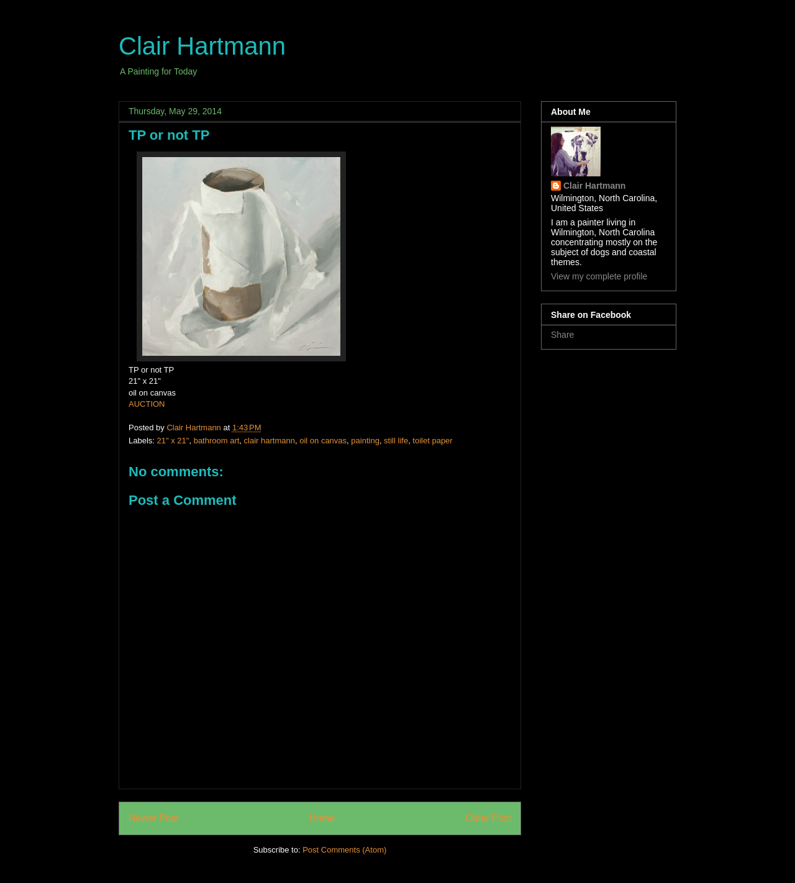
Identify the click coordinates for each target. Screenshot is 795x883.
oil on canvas (323, 440)
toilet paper (432, 440)
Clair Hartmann (202, 46)
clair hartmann (269, 440)
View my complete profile (599, 276)
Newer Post (154, 818)
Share (562, 335)
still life (396, 440)
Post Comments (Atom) (344, 849)
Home (322, 818)
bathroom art (217, 440)
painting (365, 440)
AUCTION (147, 404)
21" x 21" (173, 440)
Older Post (488, 818)
